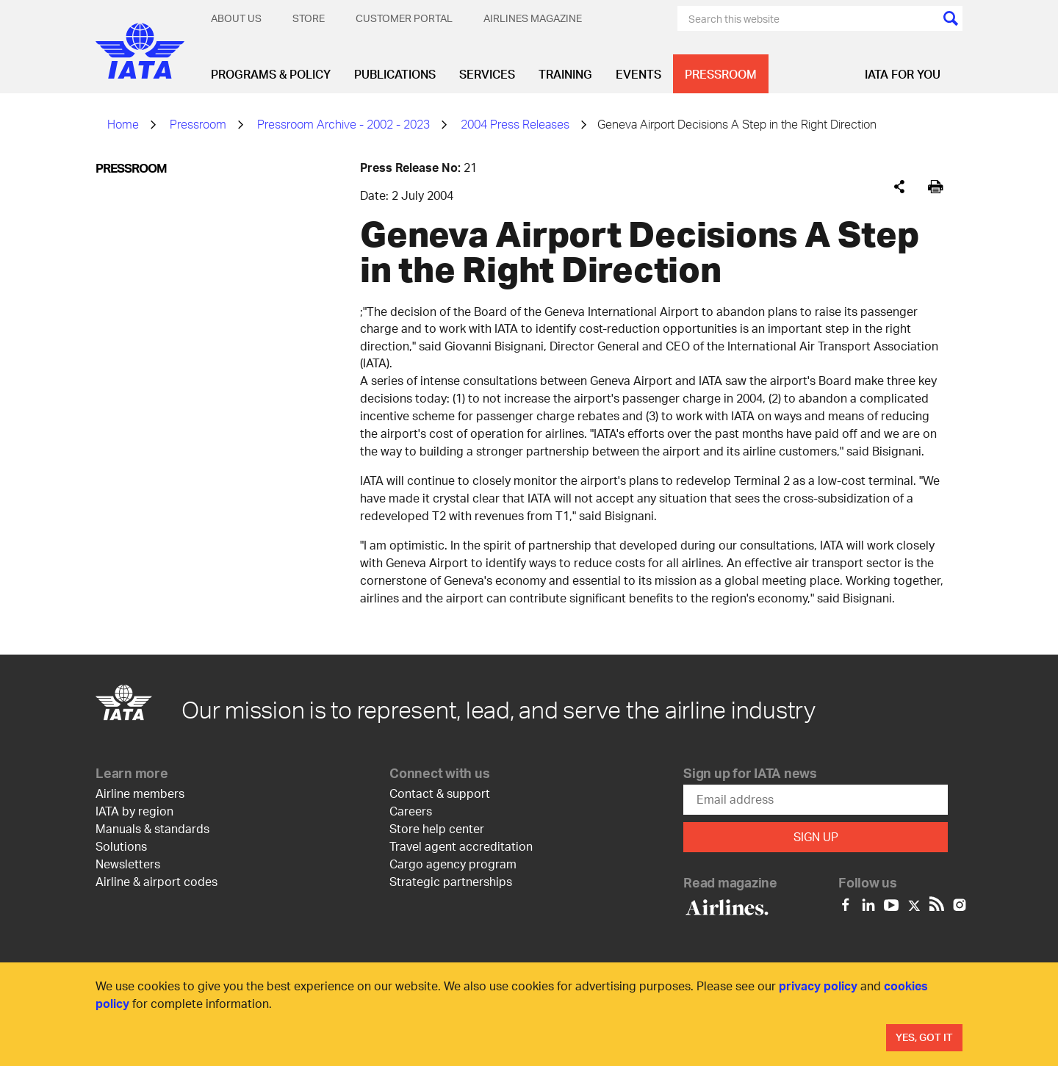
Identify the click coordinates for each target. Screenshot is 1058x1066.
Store (308, 18)
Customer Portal (404, 18)
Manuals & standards (152, 828)
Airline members (140, 793)
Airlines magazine (532, 18)
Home (123, 124)
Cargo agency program (453, 863)
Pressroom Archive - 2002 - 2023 (343, 124)
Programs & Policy (271, 74)
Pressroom (721, 74)
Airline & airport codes (156, 881)
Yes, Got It (924, 1037)
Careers (410, 810)
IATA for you (902, 74)
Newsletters (128, 863)
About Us (236, 18)
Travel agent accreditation (461, 846)
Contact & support (439, 793)
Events (638, 74)
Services (487, 74)
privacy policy (818, 985)
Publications (395, 74)
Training (565, 74)
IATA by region (134, 810)
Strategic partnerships (450, 881)
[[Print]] (935, 187)
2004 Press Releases (515, 124)
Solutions (121, 846)
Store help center (436, 828)
